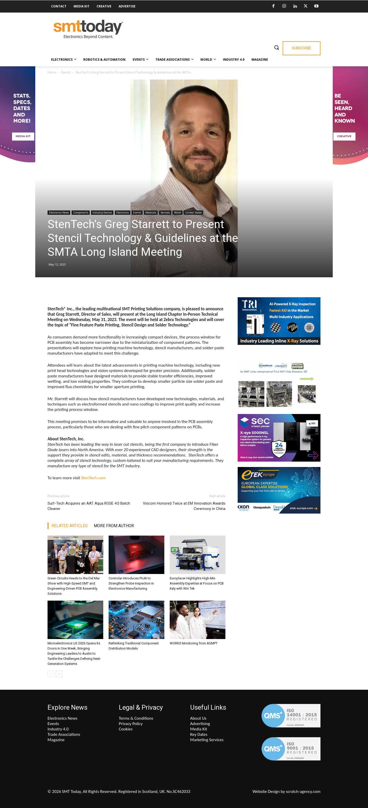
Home (52, 72)
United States (193, 212)
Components (80, 212)
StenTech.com (93, 478)
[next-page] (59, 674)
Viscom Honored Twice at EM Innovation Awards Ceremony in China (184, 506)
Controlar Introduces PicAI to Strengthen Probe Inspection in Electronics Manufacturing (131, 583)
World (177, 212)
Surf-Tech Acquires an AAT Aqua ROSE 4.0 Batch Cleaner (89, 506)
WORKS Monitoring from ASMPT (193, 643)
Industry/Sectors (102, 212)
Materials (150, 212)
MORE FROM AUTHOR (114, 525)
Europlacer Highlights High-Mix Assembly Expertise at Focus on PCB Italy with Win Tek (197, 583)
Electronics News (59, 212)
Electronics (122, 212)
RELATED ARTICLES (70, 525)
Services (165, 212)
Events (66, 72)
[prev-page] (51, 674)
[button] (276, 47)
